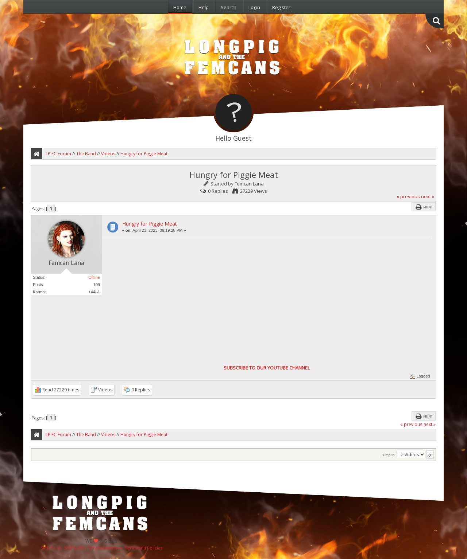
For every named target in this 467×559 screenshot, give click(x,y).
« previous (408, 196)
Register (281, 7)
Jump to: (388, 455)
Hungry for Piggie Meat (149, 223)
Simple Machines (104, 548)
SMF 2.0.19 (51, 548)
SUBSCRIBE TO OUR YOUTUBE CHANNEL (267, 367)
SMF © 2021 (75, 548)
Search (228, 7)
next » (427, 196)
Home (179, 7)
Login (254, 7)
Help (203, 7)
